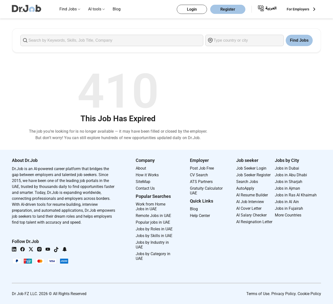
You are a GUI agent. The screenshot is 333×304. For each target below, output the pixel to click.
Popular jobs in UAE (153, 222)
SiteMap (143, 181)
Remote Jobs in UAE (153, 215)
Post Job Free (202, 168)
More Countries (288, 215)
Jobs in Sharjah (288, 181)
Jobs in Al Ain (287, 201)
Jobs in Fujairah (289, 208)
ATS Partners (201, 181)
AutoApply (245, 188)
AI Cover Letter (248, 208)
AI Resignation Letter (254, 221)
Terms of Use (257, 293)
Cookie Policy (309, 293)
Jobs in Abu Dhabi (291, 175)
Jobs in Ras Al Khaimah (296, 195)
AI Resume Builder (252, 195)
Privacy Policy (283, 293)
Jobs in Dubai (287, 168)
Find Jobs (68, 9)
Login (192, 9)
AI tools (94, 9)
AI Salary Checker (251, 215)
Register (227, 9)
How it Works (147, 175)
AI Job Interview (250, 201)
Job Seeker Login (251, 168)
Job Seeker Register (253, 175)
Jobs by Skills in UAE (154, 235)
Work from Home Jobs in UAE (150, 206)
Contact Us (145, 188)
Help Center (200, 215)
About (141, 168)
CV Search (199, 175)
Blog (117, 9)
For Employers (298, 9)
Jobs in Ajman (287, 188)
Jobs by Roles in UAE (154, 229)
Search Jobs (247, 181)
